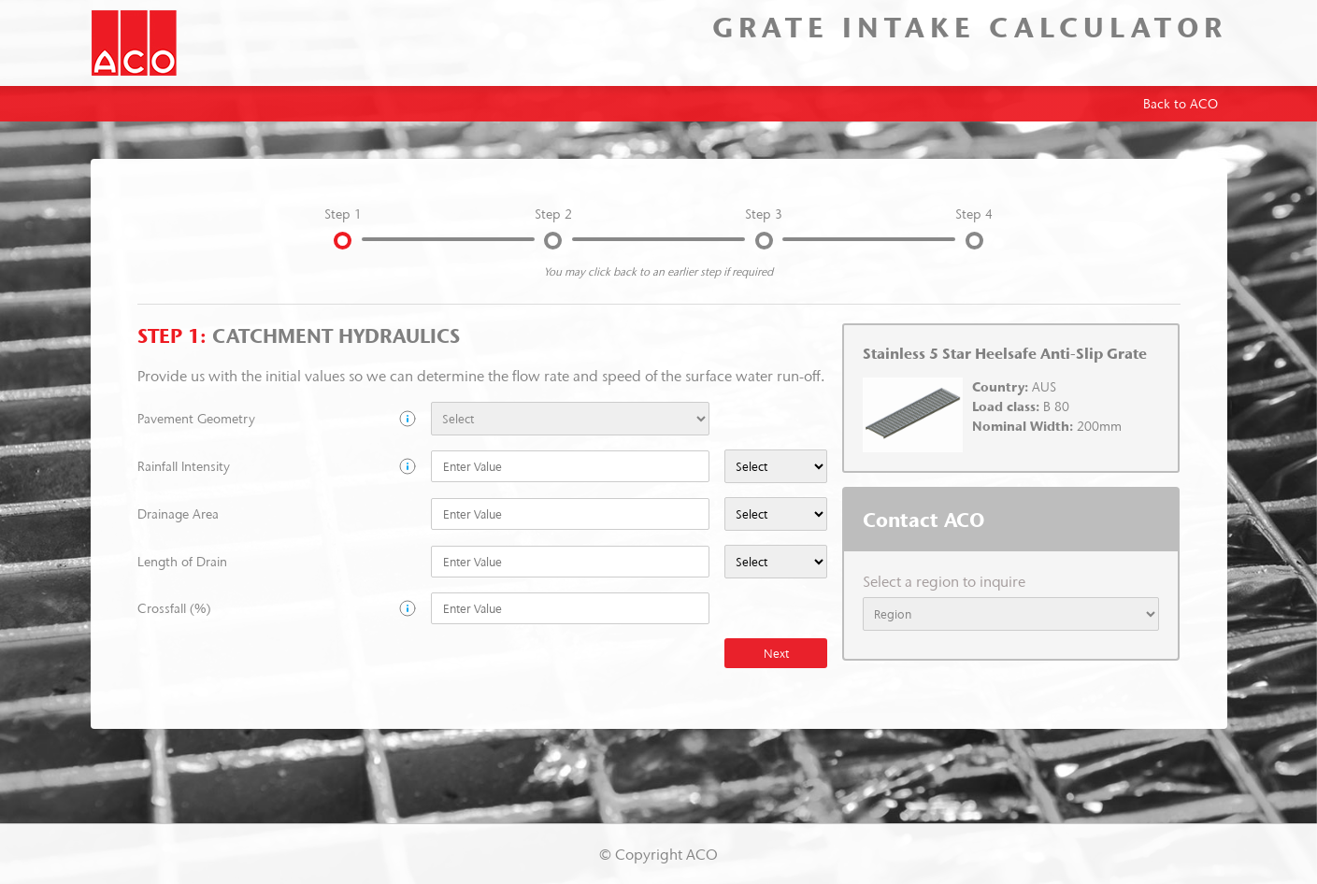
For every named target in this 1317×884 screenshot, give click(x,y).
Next (776, 653)
